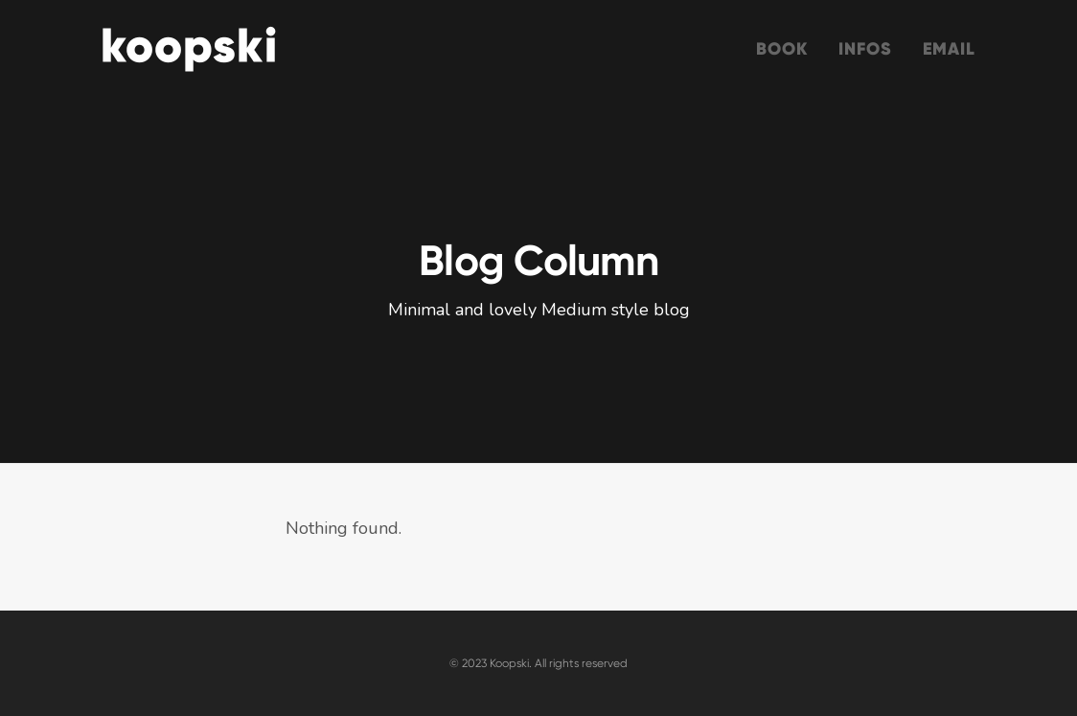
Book (782, 48)
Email (949, 48)
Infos (865, 48)
